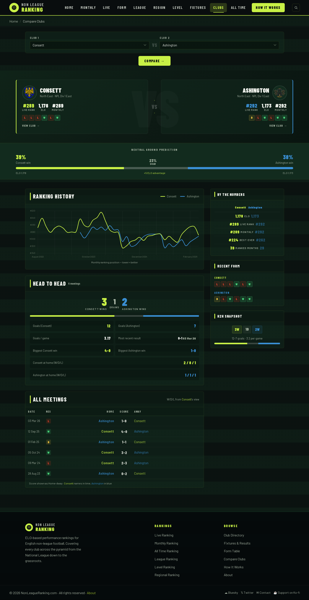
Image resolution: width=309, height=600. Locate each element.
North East (47, 96)
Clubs (218, 7)
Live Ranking (163, 535)
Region (159, 7)
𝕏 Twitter (247, 592)
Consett (140, 421)
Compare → (154, 60)
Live (106, 7)
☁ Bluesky (231, 592)
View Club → (31, 125)
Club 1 (34, 37)
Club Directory (234, 535)
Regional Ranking (166, 574)
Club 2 (165, 37)
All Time (238, 7)
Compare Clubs (235, 559)
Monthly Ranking (166, 543)
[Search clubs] (296, 7)
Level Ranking (164, 567)
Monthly (88, 7)
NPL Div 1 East (63, 96)
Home (69, 7)
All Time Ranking (166, 551)
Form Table (232, 551)
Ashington (106, 421)
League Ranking (166, 559)
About (228, 574)
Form (121, 7)
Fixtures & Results (237, 543)
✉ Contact (263, 592)
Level (178, 7)
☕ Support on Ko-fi (286, 592)
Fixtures (198, 7)
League (139, 7)
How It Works (268, 7)
